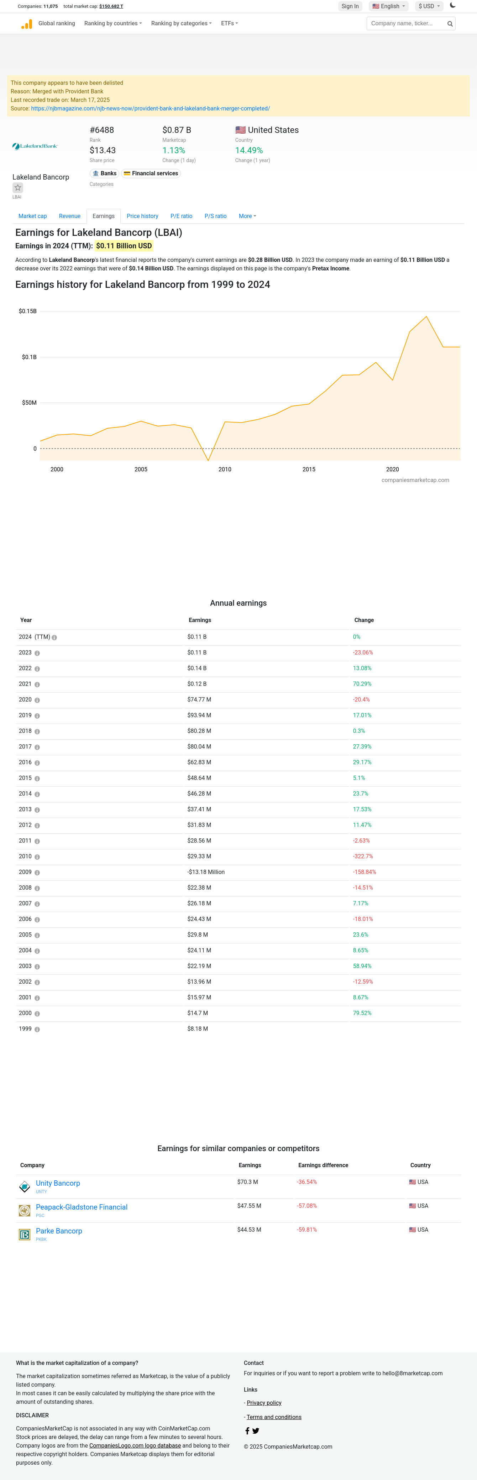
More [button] (245, 216)
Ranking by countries (111, 23)
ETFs (227, 23)
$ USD (427, 6)
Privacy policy (264, 1402)
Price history (142, 216)
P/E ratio (182, 216)
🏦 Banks (104, 173)
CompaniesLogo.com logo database (135, 1445)
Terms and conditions (274, 1417)
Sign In (350, 6)
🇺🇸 (386, 6)
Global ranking (56, 23)
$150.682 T (111, 6)
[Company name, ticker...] (411, 23)
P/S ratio (216, 216)
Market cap (33, 216)
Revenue (70, 216)
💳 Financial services (151, 173)
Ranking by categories (179, 23)
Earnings (104, 216)
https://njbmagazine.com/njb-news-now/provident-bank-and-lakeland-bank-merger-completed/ (150, 108)
